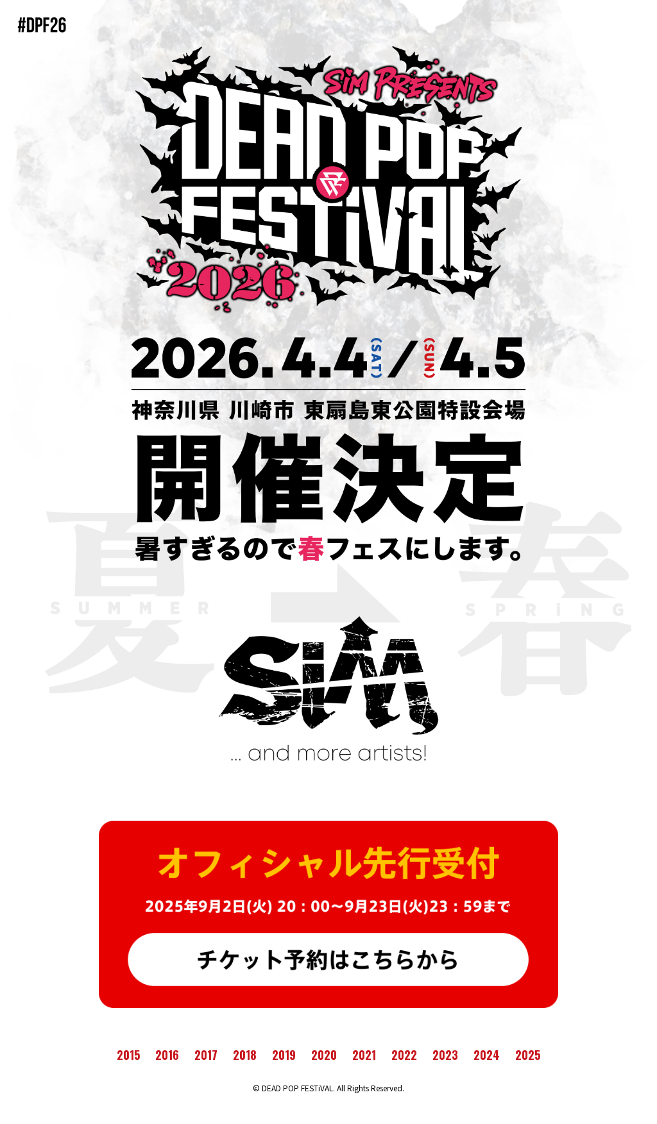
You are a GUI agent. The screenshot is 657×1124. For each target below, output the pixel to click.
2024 (487, 1054)
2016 (167, 1054)
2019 (284, 1054)
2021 (364, 1054)
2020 (324, 1054)
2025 (527, 1054)
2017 (206, 1054)
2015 (128, 1054)
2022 (404, 1054)
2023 (445, 1054)
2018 (245, 1054)
